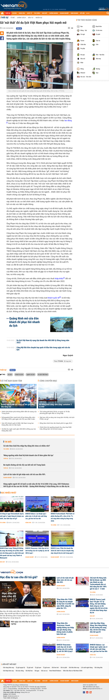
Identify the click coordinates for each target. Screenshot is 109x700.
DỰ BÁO (14, 13)
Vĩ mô (13, 18)
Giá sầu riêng (20, 671)
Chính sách (21, 18)
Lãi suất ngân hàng (87, 667)
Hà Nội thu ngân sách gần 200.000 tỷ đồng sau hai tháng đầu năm (19, 430)
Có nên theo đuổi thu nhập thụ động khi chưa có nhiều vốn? (26, 446)
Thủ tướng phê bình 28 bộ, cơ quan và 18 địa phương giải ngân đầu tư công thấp (55, 412)
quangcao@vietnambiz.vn (94, 688)
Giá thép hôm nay (8, 671)
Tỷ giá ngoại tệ (20, 667)
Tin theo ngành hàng (87, 20)
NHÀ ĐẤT (44, 13)
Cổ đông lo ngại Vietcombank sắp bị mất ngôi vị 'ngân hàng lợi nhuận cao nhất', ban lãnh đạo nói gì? (12, 516)
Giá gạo (37, 671)
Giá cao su (44, 671)
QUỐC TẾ (29, 13)
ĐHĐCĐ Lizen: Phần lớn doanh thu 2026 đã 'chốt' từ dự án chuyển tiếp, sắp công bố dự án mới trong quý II (62, 550)
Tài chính (6, 449)
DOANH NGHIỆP (64, 13)
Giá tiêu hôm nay (74, 667)
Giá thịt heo (29, 671)
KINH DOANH (74, 13)
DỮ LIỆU (82, 13)
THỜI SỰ (7, 13)
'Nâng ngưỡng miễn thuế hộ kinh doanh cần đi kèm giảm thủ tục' (28, 455)
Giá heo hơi (55, 667)
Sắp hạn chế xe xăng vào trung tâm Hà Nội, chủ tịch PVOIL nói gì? (57, 418)
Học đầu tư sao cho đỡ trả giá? (18, 577)
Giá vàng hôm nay (8, 667)
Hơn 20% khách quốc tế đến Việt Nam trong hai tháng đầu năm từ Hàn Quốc (17, 424)
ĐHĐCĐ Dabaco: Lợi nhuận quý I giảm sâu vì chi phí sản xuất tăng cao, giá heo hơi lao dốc (36, 516)
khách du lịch (19, 374)
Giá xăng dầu (98, 667)
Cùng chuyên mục (48, 380)
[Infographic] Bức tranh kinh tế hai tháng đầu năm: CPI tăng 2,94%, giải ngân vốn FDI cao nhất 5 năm (18, 418)
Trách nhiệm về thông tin (10, 698)
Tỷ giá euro (46, 667)
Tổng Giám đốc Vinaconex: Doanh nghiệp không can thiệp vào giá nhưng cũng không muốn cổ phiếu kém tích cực (65, 628)
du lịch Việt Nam (43, 374)
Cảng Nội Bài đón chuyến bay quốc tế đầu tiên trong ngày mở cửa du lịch (43, 348)
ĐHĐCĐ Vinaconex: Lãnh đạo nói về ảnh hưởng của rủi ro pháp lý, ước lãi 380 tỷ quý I (37, 550)
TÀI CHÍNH (37, 13)
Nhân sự (39, 18)
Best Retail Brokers (55, 671)
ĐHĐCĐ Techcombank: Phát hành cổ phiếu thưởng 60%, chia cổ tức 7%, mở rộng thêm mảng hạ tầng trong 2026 (62, 517)
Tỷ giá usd (30, 667)
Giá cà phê (64, 667)
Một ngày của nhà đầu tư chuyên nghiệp (23, 623)
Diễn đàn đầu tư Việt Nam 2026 (72, 671)
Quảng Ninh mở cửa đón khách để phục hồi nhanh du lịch (24, 322)
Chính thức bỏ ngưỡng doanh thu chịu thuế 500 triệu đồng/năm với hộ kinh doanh (55, 428)
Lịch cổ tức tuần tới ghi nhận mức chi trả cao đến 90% (24, 474)
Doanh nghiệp (7, 477)
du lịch (10, 374)
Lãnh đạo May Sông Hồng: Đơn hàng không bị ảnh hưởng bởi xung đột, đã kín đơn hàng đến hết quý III (98, 627)
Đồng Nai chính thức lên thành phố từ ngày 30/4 (56, 423)
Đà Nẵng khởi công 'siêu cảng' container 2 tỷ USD (55, 405)
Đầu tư (30, 18)
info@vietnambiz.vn (13, 696)
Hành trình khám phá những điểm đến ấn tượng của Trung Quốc (19, 412)
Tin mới (7, 441)
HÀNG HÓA (22, 13)
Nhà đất (2, 562)
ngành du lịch (31, 374)
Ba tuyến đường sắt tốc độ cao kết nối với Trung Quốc (24, 465)
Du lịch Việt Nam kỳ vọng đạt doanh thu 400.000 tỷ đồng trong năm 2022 (43, 341)
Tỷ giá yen (38, 667)
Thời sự (4, 17)
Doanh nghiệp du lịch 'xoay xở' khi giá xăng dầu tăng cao (17, 405)
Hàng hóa (28, 522)
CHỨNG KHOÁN (53, 13)
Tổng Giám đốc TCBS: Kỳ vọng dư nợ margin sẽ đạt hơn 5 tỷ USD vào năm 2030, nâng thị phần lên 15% (65, 603)
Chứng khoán (61, 611)
